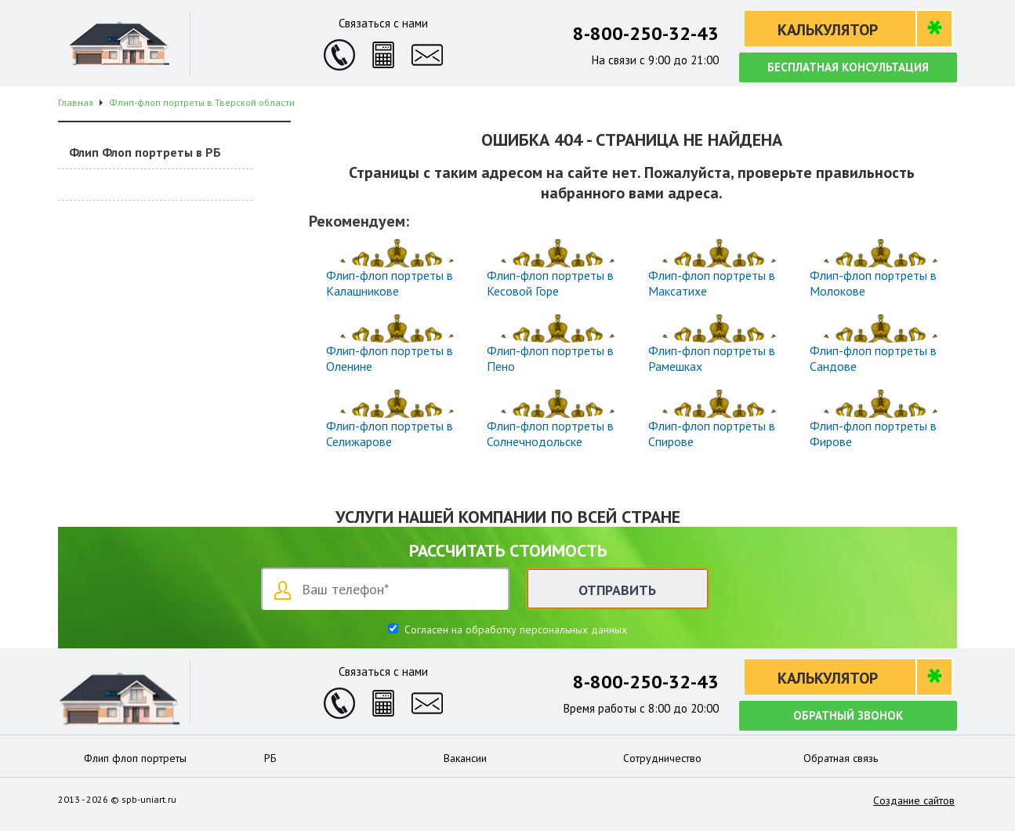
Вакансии (465, 758)
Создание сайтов (914, 800)
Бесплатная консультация (848, 67)
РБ (270, 758)
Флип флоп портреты (135, 758)
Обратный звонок (848, 715)
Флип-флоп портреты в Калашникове (389, 283)
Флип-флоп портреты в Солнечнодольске (550, 433)
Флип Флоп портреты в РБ (145, 152)
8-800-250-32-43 (646, 33)
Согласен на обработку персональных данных (514, 629)
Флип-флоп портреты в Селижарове (389, 433)
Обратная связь (840, 758)
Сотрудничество (662, 758)
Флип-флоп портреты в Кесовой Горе (550, 283)
